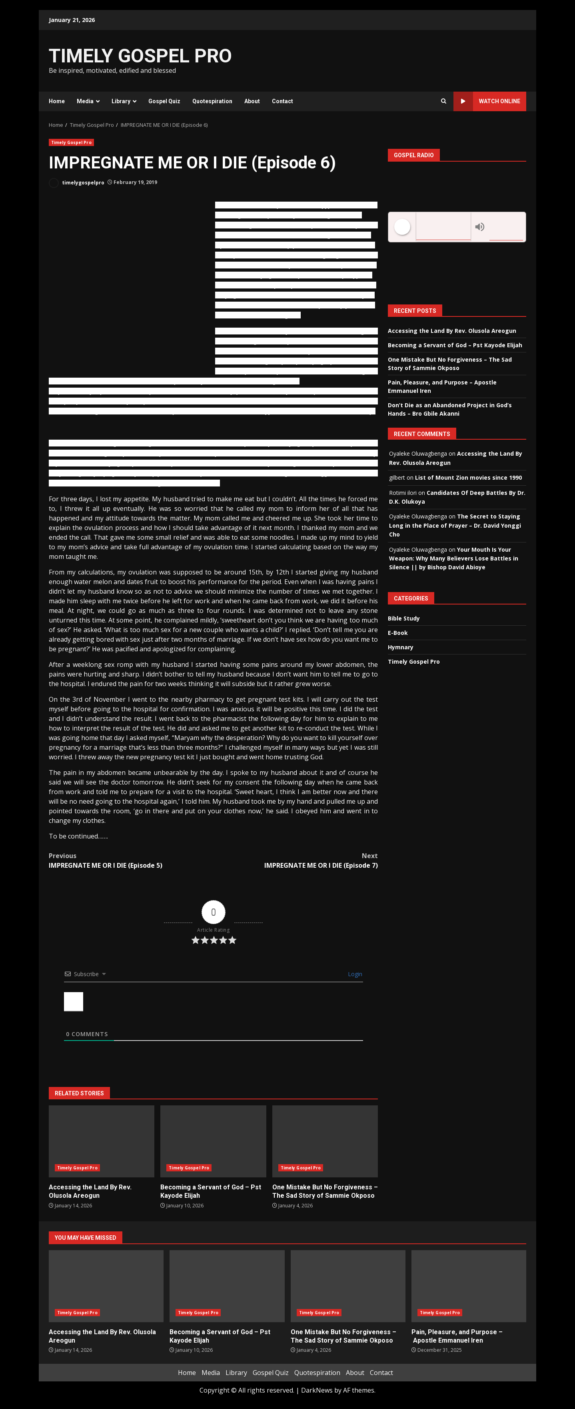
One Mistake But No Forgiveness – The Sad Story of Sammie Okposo (325, 1141)
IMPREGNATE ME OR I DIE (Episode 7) (296, 860)
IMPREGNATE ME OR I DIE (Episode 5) (131, 860)
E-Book (398, 632)
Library (121, 101)
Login (354, 974)
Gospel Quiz (164, 101)
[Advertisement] (385, 60)
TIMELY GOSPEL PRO (140, 55)
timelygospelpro (76, 183)
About (252, 101)
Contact (282, 101)
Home (57, 101)
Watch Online (486, 101)
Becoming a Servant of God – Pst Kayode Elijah (213, 1141)
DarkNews (317, 1390)
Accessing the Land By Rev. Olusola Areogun (101, 1141)
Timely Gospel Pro (71, 142)
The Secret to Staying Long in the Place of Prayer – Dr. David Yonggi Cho (455, 525)
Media (85, 101)
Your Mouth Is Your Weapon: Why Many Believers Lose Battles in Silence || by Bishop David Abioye (453, 558)
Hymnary (400, 647)
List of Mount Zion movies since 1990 (468, 477)
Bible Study (404, 618)
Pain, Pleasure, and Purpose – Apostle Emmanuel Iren (468, 1286)
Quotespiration (212, 101)
